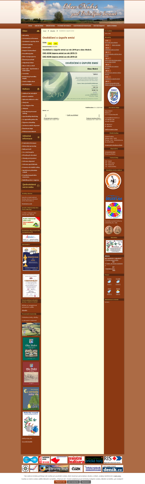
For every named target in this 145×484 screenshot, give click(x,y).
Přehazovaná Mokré (29, 131)
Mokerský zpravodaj (29, 146)
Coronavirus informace (30, 38)
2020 (55, 43)
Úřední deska (50, 26)
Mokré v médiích (27, 96)
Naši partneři (26, 149)
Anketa (107, 256)
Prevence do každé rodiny (31, 167)
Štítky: (45, 42)
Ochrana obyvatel (28, 161)
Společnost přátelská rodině (29, 171)
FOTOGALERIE (27, 84)
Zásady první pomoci (29, 158)
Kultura (26, 89)
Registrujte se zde (27, 204)
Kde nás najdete (99, 26)
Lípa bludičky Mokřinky (30, 116)
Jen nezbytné (73, 482)
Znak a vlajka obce (28, 81)
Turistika (25, 73)
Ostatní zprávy (27, 44)
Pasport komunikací (29, 50)
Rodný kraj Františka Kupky (29, 77)
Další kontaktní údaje (111, 129)
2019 (49, 43)
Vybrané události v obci (30, 99)
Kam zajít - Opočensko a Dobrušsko (30, 69)
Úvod (30, 26)
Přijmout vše (60, 482)
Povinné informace (64, 26)
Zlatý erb (25, 102)
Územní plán (26, 47)
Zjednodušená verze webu (29, 185)
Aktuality (52, 31)
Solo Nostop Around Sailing (29, 112)
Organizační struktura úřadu (113, 145)
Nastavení (85, 482)
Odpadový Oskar (28, 63)
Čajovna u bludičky (28, 122)
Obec (24, 31)
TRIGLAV (25, 108)
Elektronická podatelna (82, 26)
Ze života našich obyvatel (30, 125)
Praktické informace (29, 143)
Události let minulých (29, 93)
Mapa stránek (112, 26)
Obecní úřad (39, 26)
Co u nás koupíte (28, 152)
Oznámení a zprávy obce (30, 41)
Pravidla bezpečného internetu (29, 176)
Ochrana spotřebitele (29, 164)
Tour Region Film (28, 105)
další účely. (117, 476)
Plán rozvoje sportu (29, 56)
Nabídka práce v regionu (30, 180)
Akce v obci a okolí (28, 66)
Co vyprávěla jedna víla (30, 119)
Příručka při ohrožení (29, 155)
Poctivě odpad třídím (112, 260)
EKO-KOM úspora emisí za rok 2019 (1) (60, 53)
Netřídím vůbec (110, 269)
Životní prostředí (28, 60)
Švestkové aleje (27, 128)
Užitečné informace (27, 137)
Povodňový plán (27, 53)
